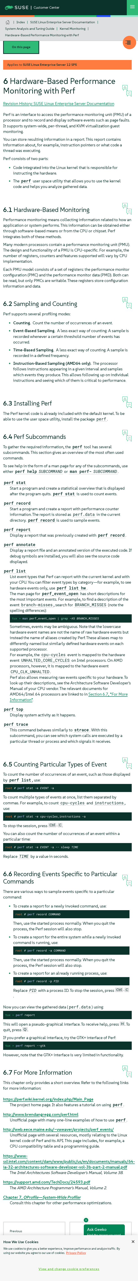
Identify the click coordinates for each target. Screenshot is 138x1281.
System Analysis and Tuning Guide (29, 29)
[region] (69, 1258)
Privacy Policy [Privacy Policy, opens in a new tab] (76, 1253)
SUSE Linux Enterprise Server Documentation (62, 22)
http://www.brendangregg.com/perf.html (40, 1114)
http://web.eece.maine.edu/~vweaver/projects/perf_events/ (58, 1129)
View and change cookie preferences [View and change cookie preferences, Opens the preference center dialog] (69, 1269)
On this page (21, 47)
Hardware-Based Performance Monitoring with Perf (42, 35)
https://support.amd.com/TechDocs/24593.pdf (46, 1182)
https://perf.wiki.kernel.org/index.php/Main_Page (48, 1099)
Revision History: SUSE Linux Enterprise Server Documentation (58, 103)
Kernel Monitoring (72, 29)
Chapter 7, (42, 1197)
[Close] (133, 1242)
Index (21, 22)
